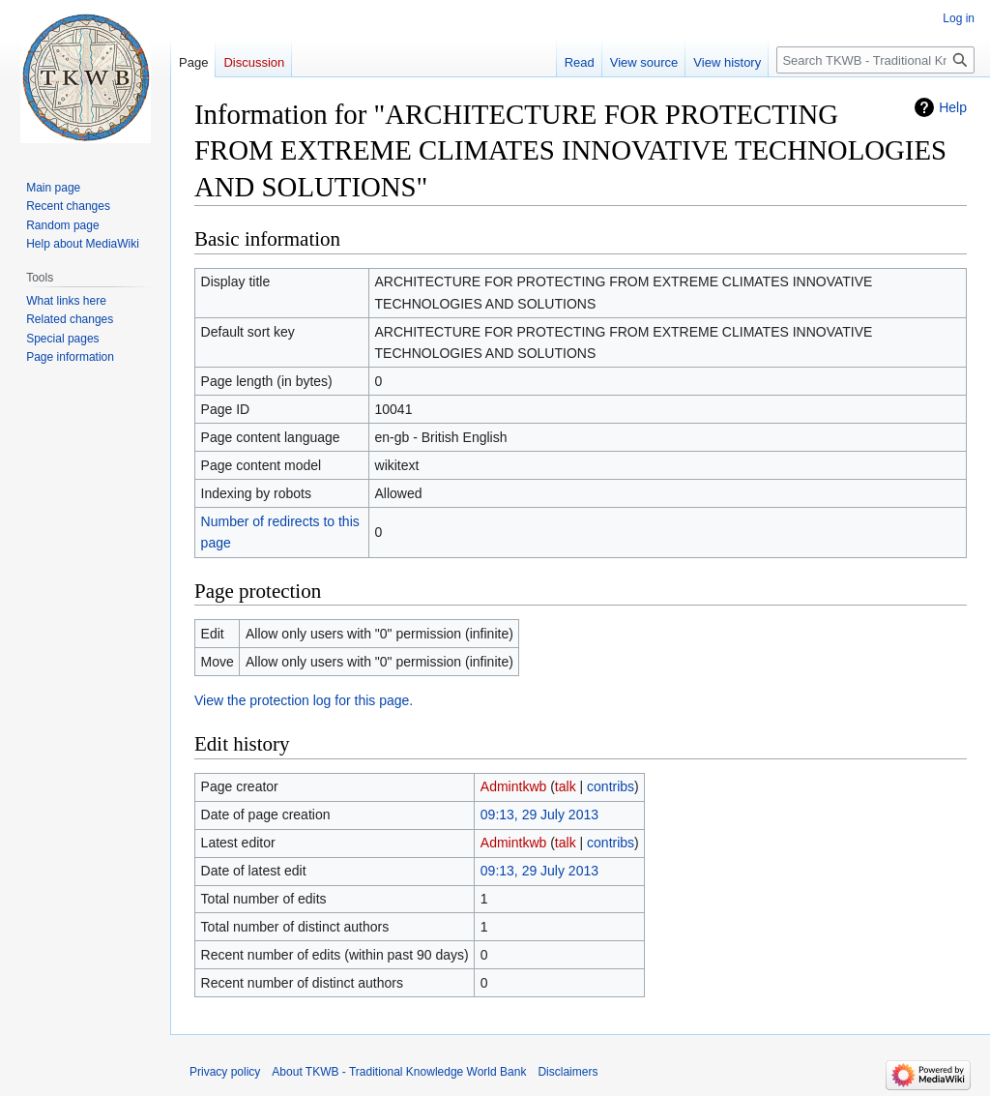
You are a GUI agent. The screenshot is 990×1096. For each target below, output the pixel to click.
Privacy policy (224, 1072)
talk (565, 786)
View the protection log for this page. (303, 700)
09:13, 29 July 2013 (539, 814)
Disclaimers (567, 1072)
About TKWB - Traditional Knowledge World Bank (399, 1072)
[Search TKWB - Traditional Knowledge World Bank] (875, 60)
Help (953, 107)
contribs (610, 786)
